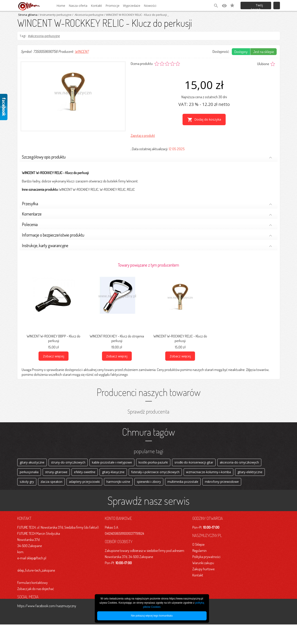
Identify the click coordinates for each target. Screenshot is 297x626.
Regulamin (199, 552)
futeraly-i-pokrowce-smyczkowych (155, 472)
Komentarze (147, 213)
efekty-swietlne (84, 472)
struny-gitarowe (56, 472)
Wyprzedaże (131, 6)
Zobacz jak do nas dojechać (35, 590)
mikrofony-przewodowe (222, 483)
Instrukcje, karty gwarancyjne (147, 244)
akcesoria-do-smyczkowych (239, 462)
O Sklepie (198, 546)
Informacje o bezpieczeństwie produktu (147, 234)
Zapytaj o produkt (143, 134)
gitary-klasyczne (113, 472)
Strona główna (27, 15)
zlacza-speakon (51, 483)
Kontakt (96, 6)
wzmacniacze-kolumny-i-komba (208, 472)
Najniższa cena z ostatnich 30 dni (204, 97)
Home (60, 6)
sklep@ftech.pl (36, 559)
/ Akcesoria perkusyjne (88, 15)
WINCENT (82, 51)
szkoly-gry (27, 483)
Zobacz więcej (53, 355)
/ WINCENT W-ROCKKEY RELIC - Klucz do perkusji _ (136, 15)
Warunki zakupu (203, 564)
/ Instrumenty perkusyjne (54, 15)
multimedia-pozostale (182, 483)
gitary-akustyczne (32, 462)
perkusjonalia (29, 472)
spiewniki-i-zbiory (149, 483)
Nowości (150, 6)
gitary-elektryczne (249, 472)
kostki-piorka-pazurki (153, 462)
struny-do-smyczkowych (68, 462)
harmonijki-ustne (118, 483)
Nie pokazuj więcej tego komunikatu (152, 615)
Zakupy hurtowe (203, 570)
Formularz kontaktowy (32, 584)
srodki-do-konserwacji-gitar (193, 462)
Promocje (112, 6)
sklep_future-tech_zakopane (36, 572)
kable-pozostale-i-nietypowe (112, 462)
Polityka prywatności (206, 558)
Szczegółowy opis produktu (147, 156)
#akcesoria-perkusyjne (44, 36)
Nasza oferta (78, 6)
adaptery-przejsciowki (84, 483)
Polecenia (147, 224)
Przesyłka (147, 203)
